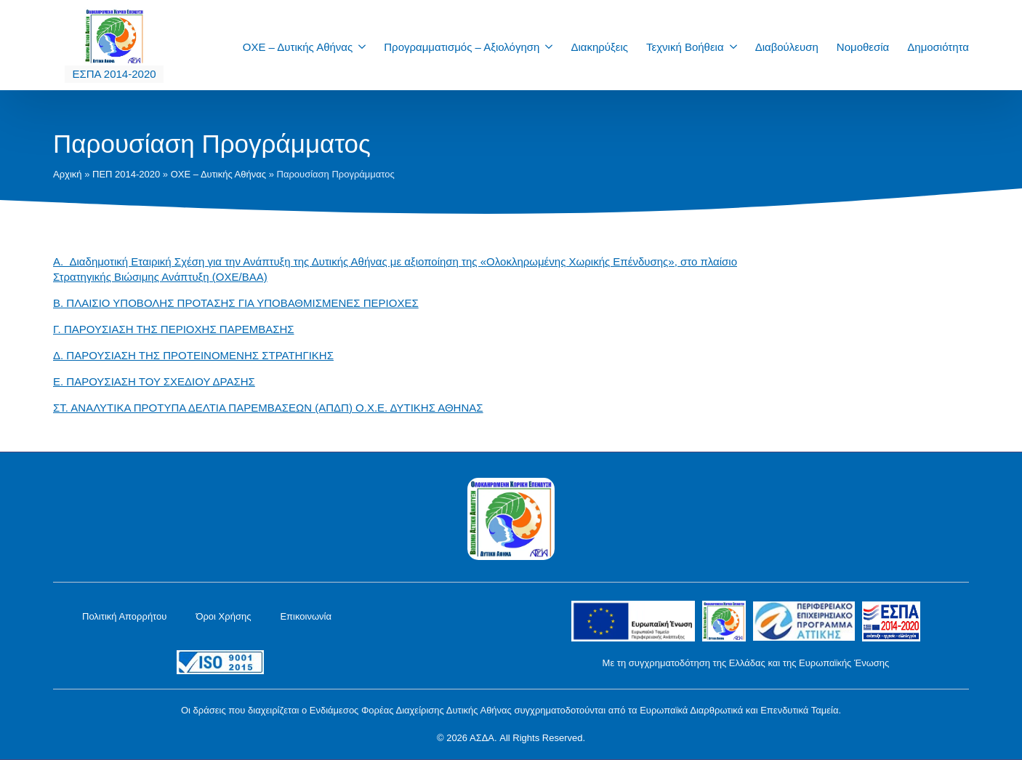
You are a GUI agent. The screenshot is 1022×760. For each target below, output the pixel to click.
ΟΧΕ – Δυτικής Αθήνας (298, 47)
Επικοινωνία (305, 616)
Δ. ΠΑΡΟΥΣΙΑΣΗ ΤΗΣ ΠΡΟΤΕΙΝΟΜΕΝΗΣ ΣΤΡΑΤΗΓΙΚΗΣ (193, 355)
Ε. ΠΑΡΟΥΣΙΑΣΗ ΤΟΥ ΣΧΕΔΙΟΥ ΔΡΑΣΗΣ (154, 381)
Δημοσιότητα (938, 47)
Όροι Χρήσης (223, 616)
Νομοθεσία (863, 47)
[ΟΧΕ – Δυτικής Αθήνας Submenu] (366, 47)
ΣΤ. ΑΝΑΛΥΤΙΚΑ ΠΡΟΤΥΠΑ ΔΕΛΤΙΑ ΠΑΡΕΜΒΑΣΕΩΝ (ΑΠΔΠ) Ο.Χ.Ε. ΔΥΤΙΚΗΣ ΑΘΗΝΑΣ (268, 407)
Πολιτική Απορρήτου (124, 616)
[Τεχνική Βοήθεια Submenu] (738, 47)
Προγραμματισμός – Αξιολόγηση (461, 47)
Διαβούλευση (786, 47)
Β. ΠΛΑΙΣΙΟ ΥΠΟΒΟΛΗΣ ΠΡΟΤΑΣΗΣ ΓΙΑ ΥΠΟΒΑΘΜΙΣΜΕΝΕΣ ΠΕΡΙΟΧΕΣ (236, 303)
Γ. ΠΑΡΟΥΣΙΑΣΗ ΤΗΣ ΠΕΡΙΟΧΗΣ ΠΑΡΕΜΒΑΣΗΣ (173, 329)
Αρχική (67, 174)
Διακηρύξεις (599, 47)
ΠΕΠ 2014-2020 (126, 174)
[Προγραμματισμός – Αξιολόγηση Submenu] (553, 47)
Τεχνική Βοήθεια (685, 47)
